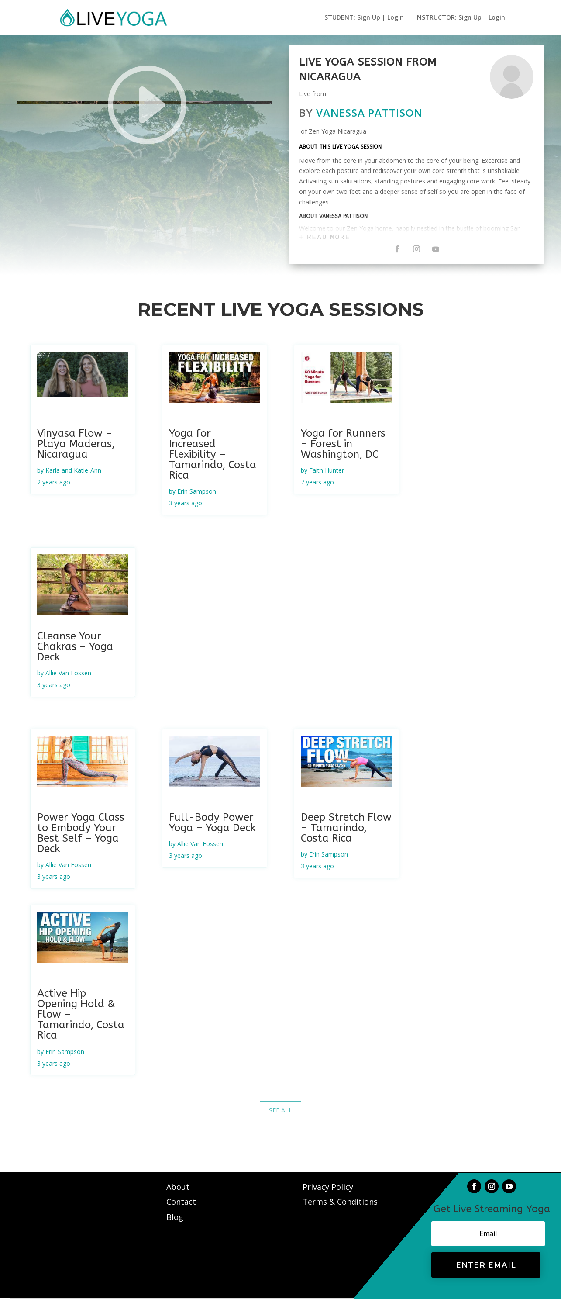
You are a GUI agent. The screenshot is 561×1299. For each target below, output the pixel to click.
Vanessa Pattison (369, 112)
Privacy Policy (328, 1187)
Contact (182, 1201)
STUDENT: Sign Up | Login (364, 17)
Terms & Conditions (340, 1201)
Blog (174, 1217)
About (179, 1187)
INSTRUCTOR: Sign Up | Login (460, 17)
